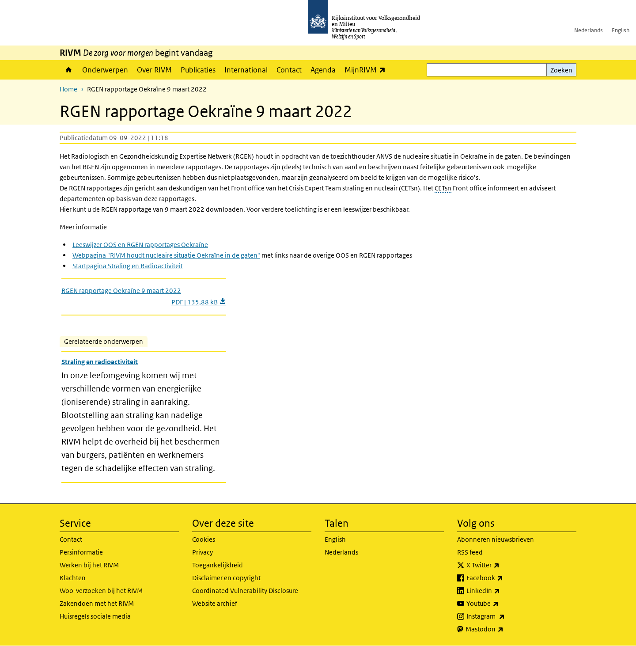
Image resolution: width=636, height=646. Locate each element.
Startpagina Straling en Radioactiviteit (127, 266)
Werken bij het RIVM (89, 565)
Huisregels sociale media (95, 616)
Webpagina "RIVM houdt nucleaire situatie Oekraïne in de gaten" (166, 255)
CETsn (443, 188)
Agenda (323, 70)
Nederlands (588, 30)
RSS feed (470, 552)
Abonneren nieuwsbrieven (495, 539)
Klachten (73, 578)
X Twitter (502, 565)
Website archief (214, 603)
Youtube (502, 603)
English (620, 30)
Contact (289, 70)
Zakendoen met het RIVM (97, 603)
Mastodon (504, 629)
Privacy (202, 552)
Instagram (505, 616)
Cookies (203, 539)
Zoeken (561, 70)
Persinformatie (81, 552)
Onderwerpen (105, 70)
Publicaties (198, 70)
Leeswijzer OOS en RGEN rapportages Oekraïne (140, 244)
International (246, 70)
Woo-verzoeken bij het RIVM (101, 590)
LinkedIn (502, 590)
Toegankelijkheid (217, 565)
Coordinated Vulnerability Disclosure (245, 590)
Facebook (504, 578)
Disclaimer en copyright (226, 578)
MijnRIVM (367, 69)
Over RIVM (154, 70)
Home (69, 70)
